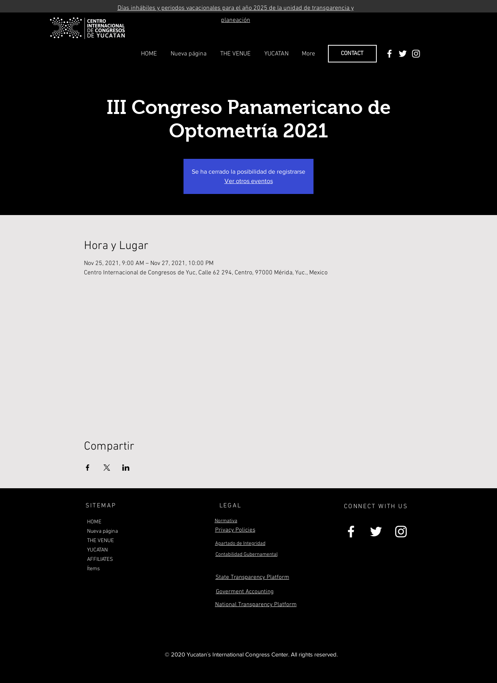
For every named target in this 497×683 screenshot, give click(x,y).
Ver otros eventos (248, 181)
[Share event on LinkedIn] (126, 467)
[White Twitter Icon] (402, 53)
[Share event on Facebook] (87, 467)
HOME (94, 522)
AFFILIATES (100, 559)
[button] (236, 54)
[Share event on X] (106, 467)
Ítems (93, 569)
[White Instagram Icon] (416, 53)
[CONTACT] (352, 53)
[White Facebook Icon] (389, 53)
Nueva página (102, 531)
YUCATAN (97, 550)
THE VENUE (100, 540)
